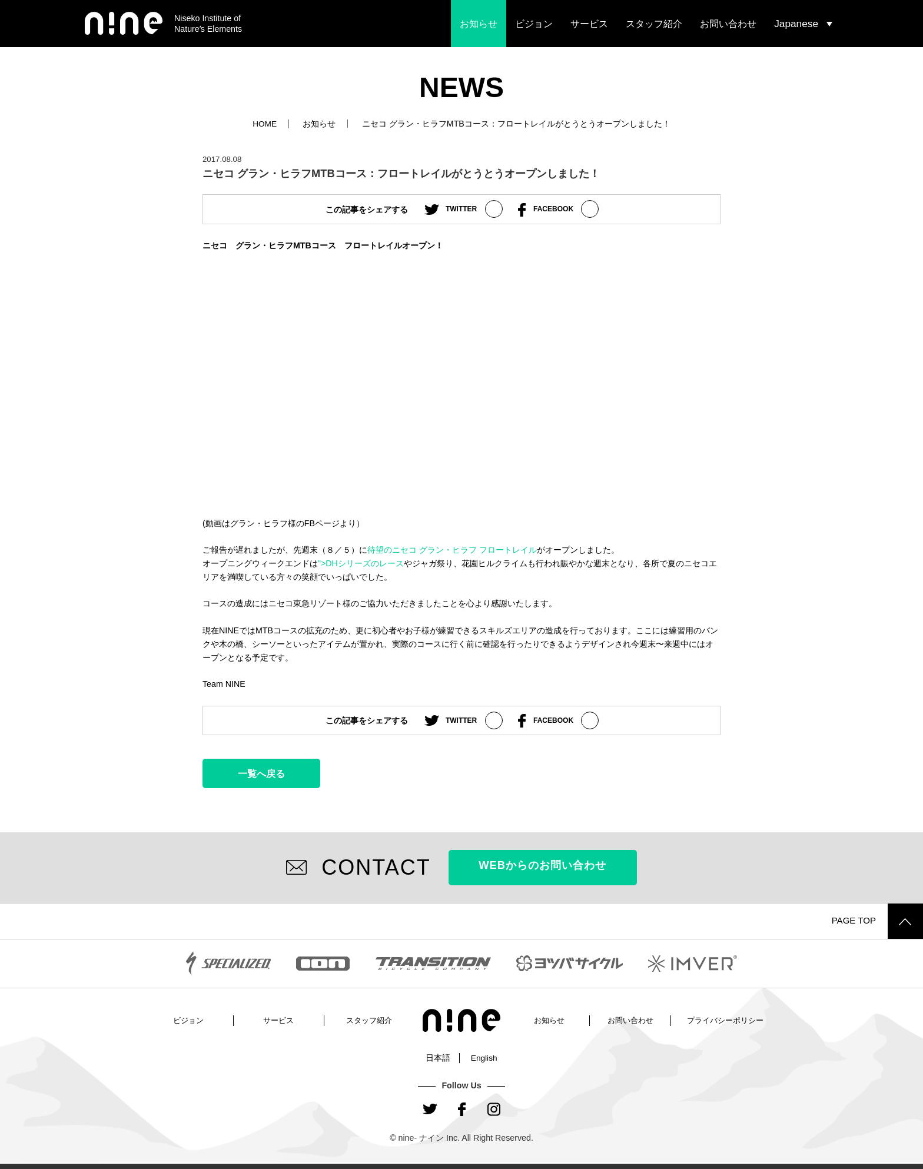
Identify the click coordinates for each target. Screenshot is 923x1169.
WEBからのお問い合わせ (543, 867)
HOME (264, 123)
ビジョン (534, 23)
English (484, 1057)
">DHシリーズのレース (361, 562)
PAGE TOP (875, 920)
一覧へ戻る (261, 773)
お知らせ (478, 23)
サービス (589, 23)
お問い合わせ (728, 23)
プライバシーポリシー (725, 1019)
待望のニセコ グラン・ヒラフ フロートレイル (452, 549)
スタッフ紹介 (654, 23)
